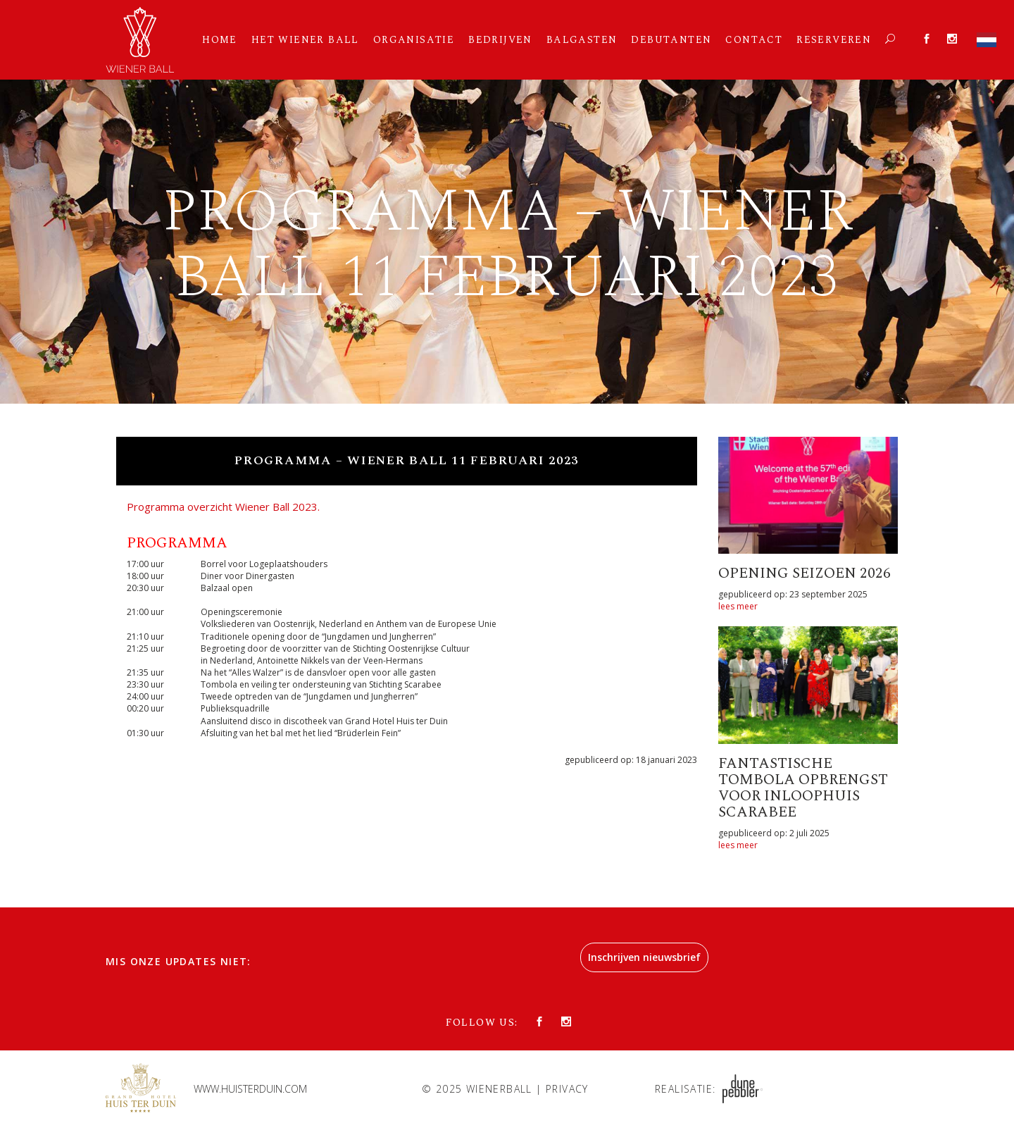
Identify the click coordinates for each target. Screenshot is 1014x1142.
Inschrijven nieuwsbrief (644, 957)
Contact (753, 39)
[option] (507, 242)
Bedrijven (500, 39)
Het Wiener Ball (305, 39)
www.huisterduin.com (250, 1089)
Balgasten (582, 39)
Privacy (567, 1089)
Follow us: (482, 1022)
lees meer (738, 606)
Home (219, 39)
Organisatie (413, 39)
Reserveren (833, 39)
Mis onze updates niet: (178, 961)
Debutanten (671, 39)
